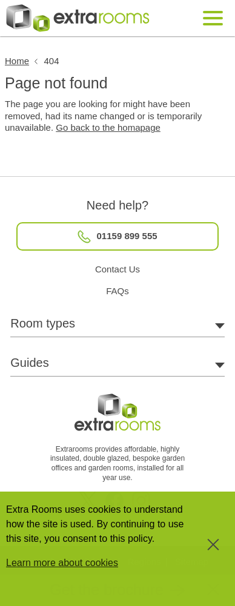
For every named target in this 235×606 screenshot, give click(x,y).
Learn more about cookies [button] (62, 563)
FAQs (117, 291)
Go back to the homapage (108, 127)
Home (17, 61)
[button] (117, 589)
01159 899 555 (117, 236)
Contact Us (117, 269)
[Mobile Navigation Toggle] (213, 19)
